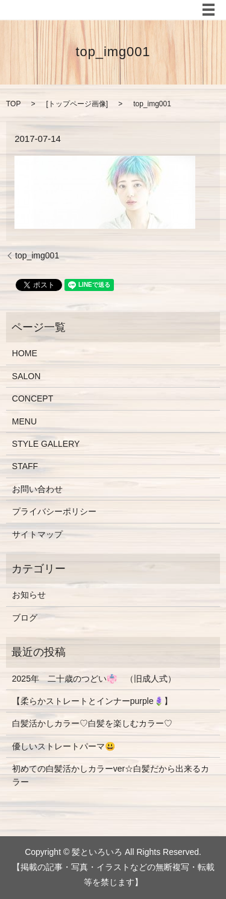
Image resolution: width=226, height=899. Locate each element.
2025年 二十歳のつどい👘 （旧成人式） (94, 678)
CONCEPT (32, 398)
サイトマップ (37, 534)
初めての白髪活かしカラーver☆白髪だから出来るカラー (110, 775)
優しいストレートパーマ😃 (63, 746)
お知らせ (29, 595)
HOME (24, 353)
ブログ (24, 617)
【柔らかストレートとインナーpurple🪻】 (92, 701)
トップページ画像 (77, 104)
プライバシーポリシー (54, 511)
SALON (26, 376)
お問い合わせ (37, 489)
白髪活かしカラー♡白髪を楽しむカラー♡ (92, 723)
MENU (24, 421)
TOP (13, 104)
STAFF (25, 466)
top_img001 (37, 255)
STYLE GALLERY (46, 444)
